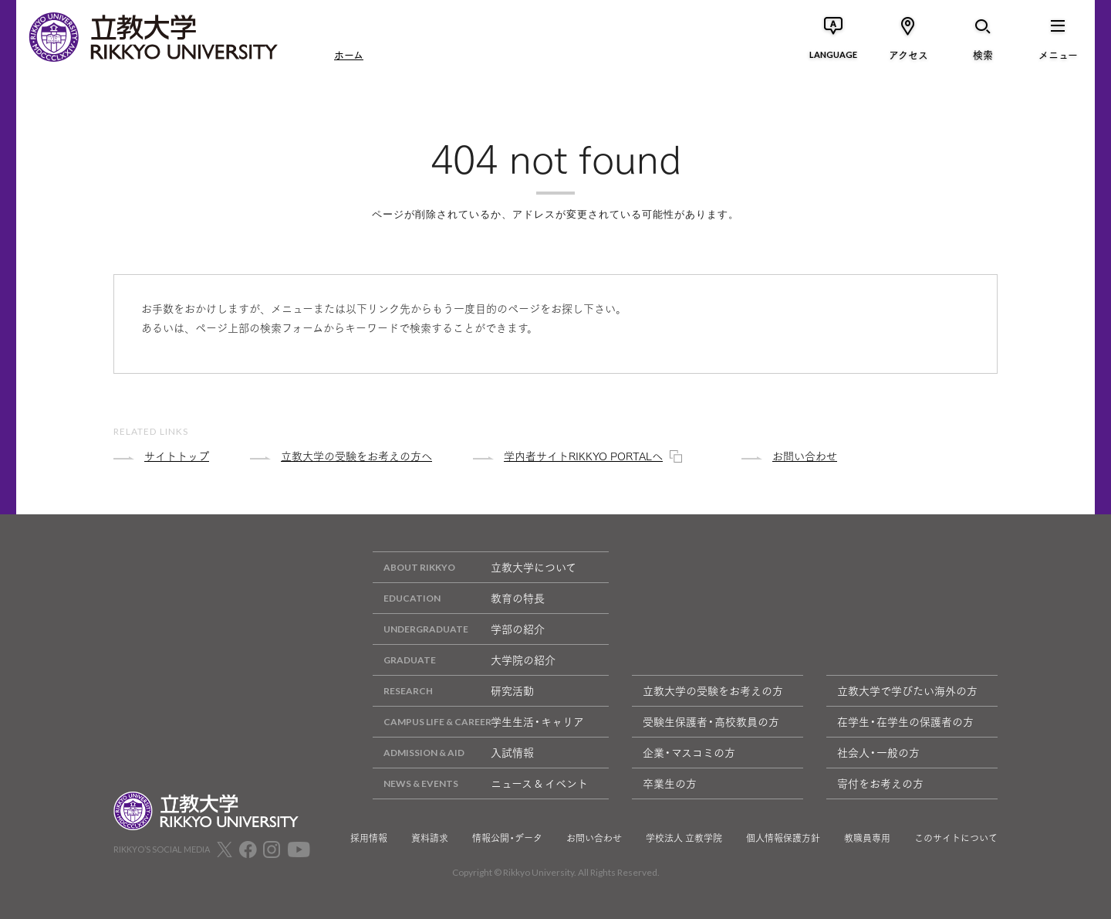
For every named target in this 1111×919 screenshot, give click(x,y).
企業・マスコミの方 (689, 752)
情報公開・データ (507, 838)
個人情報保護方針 (783, 838)
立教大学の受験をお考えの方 (713, 690)
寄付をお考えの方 (880, 783)
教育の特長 (459, 598)
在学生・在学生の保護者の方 (905, 721)
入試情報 (453, 753)
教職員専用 (867, 838)
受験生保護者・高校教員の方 (711, 721)
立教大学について (474, 567)
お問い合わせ (594, 838)
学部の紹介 (459, 629)
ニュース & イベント (480, 783)
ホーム (348, 54)
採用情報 (368, 838)
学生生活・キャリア (478, 722)
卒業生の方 (670, 783)
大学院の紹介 (464, 660)
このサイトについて (956, 838)
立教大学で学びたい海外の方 (907, 690)
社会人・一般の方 (878, 752)
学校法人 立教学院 (684, 838)
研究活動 (453, 691)
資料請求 (429, 838)
